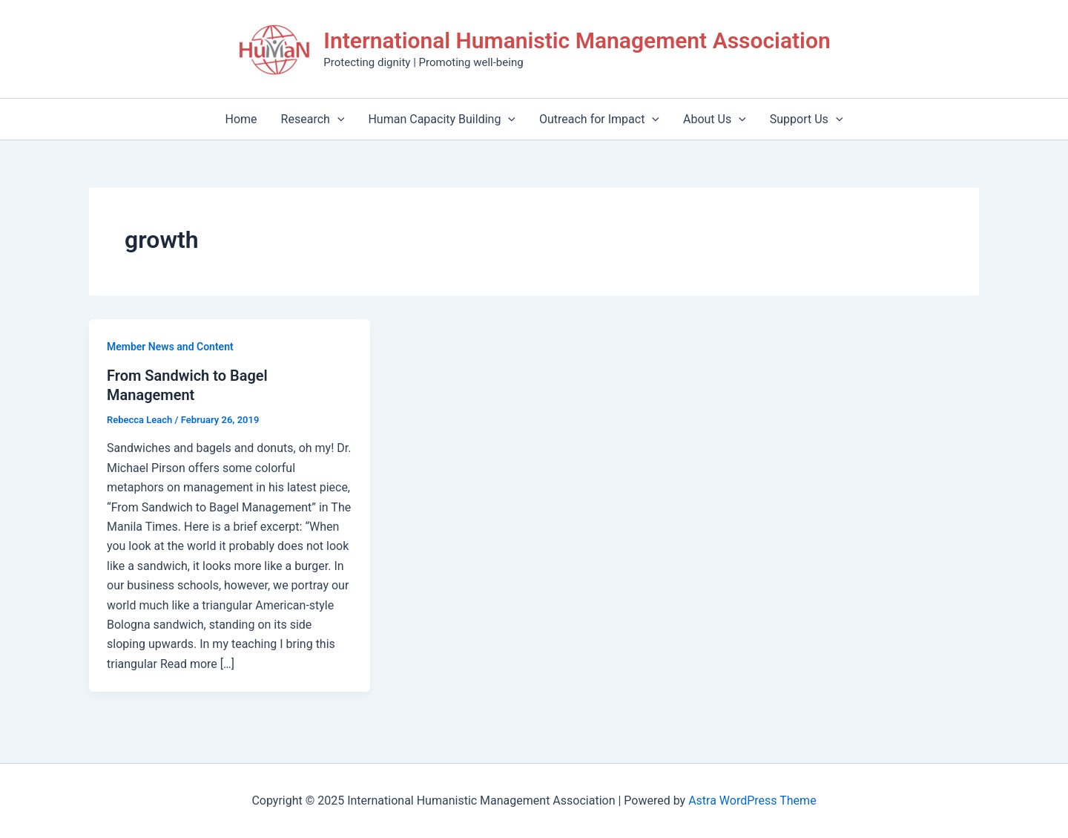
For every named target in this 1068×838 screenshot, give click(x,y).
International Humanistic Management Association (576, 40)
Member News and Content (170, 347)
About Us (714, 119)
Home (241, 119)
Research (313, 119)
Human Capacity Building (441, 119)
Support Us (806, 119)
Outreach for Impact (599, 119)
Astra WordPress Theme (752, 800)
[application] (337, 119)
